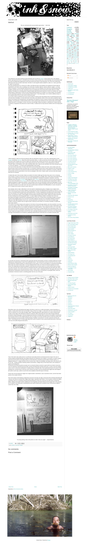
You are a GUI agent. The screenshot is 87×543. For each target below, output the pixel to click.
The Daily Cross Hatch (72, 179)
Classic (70, 52)
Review (75, 54)
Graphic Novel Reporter (72, 177)
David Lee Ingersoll (72, 266)
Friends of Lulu (71, 196)
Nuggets (42, 78)
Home (35, 486)
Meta (71, 41)
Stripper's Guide (71, 168)
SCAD (72, 48)
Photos (72, 50)
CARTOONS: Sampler (72, 85)
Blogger (48, 540)
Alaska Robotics (71, 252)
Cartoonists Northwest (72, 180)
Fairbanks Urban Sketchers (72, 59)
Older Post (60, 486)
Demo (77, 50)
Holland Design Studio (72, 241)
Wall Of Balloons (71, 239)
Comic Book (77, 63)
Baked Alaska (74, 53)
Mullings (73, 35)
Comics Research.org (72, 171)
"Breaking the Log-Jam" (72, 310)
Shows (74, 45)
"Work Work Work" (71, 308)
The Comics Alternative (72, 159)
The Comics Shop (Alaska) (73, 217)
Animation (75, 58)
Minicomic (68, 62)
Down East (69, 44)
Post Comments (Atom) (18, 489)
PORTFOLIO (70, 83)
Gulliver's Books (71, 287)
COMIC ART (70, 88)
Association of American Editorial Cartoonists (72, 185)
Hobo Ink (69, 258)
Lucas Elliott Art (71, 236)
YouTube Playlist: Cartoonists (71, 148)
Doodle (69, 31)
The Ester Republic (72, 283)
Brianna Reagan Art (72, 230)
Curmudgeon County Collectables (72, 268)
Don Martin (22, 179)
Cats (70, 58)
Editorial (69, 33)
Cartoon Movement (72, 162)
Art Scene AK (70, 290)
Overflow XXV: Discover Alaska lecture (72, 139)
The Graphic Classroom (72, 209)
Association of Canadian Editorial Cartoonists (73, 188)
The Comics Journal (72, 156)
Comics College (71, 173)
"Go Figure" (70, 313)
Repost (72, 43)
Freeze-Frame (74, 55)
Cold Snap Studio (71, 246)
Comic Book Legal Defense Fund (71, 153)
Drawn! (69, 198)
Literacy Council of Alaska (73, 277)
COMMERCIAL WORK (72, 87)
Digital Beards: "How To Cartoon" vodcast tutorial (73, 136)
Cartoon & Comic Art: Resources (72, 296)
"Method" (70, 299)
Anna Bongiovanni (71, 255)
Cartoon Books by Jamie (73, 131)
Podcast (71, 63)
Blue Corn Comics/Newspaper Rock (73, 183)
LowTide (75, 49)
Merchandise (76, 57)
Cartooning (17, 445)
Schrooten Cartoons (72, 235)
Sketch (70, 49)
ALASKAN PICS (71, 92)
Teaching (76, 33)
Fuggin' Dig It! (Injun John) (73, 222)
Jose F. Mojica (71, 233)
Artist (68, 37)
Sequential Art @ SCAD (72, 213)
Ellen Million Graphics (72, 248)
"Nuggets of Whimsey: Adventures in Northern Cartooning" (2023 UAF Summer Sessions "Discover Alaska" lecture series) (73, 127)
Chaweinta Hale (71, 271)
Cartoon (69, 27)
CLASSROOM (71, 94)
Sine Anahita (70, 270)
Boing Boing (70, 199)
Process (69, 40)
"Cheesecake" (71, 314)
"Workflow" (70, 298)
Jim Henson (23, 180)
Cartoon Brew (70, 170)
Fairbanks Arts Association (73, 288)
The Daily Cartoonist (72, 161)
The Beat (70, 176)
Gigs (68, 36)
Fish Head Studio (71, 238)
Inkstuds (69, 174)
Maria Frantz (70, 232)
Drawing (77, 48)
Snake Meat (70, 260)
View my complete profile (76, 341)
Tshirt (68, 53)
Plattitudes (70, 261)
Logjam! (69, 257)
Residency (75, 62)
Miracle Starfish (71, 229)
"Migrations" (70, 316)
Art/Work (13, 445)
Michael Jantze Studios (72, 264)
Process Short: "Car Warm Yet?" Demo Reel (73, 134)
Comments (70, 77)
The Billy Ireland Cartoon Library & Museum (73, 204)
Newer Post (11, 486)
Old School (69, 57)
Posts (69, 75)
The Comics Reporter (72, 155)
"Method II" (70, 301)
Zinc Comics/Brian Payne (73, 224)
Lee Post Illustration (72, 227)
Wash (76, 60)
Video (68, 55)
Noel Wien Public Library (73, 279)
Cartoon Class (70, 47)
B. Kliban (37, 179)
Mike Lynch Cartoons (72, 167)
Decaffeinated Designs (72, 242)
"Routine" (70, 303)
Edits (68, 50)
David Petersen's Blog (72, 263)
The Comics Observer (72, 158)
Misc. (74, 36)
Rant (77, 41)
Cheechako (69, 54)
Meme (68, 63)
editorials (19, 160)
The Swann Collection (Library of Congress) (72, 207)
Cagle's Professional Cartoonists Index (72, 191)
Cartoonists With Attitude (73, 195)
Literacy (75, 52)
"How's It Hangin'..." (72, 311)
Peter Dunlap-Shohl (72, 226)
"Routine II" (70, 304)
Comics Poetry (70, 60)
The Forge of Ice (71, 254)
